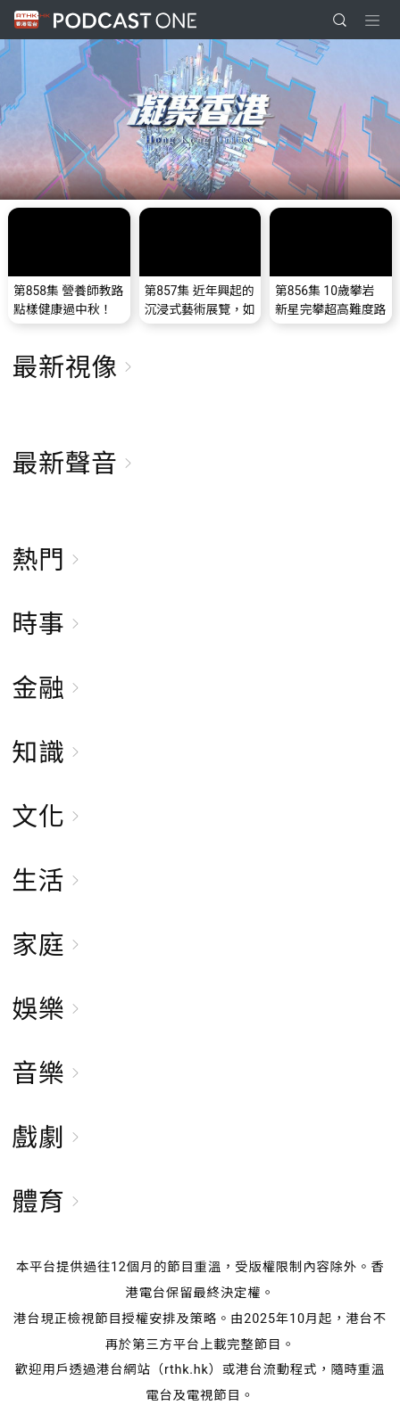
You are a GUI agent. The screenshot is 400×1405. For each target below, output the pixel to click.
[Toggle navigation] (372, 20)
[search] (340, 20)
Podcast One (125, 20)
